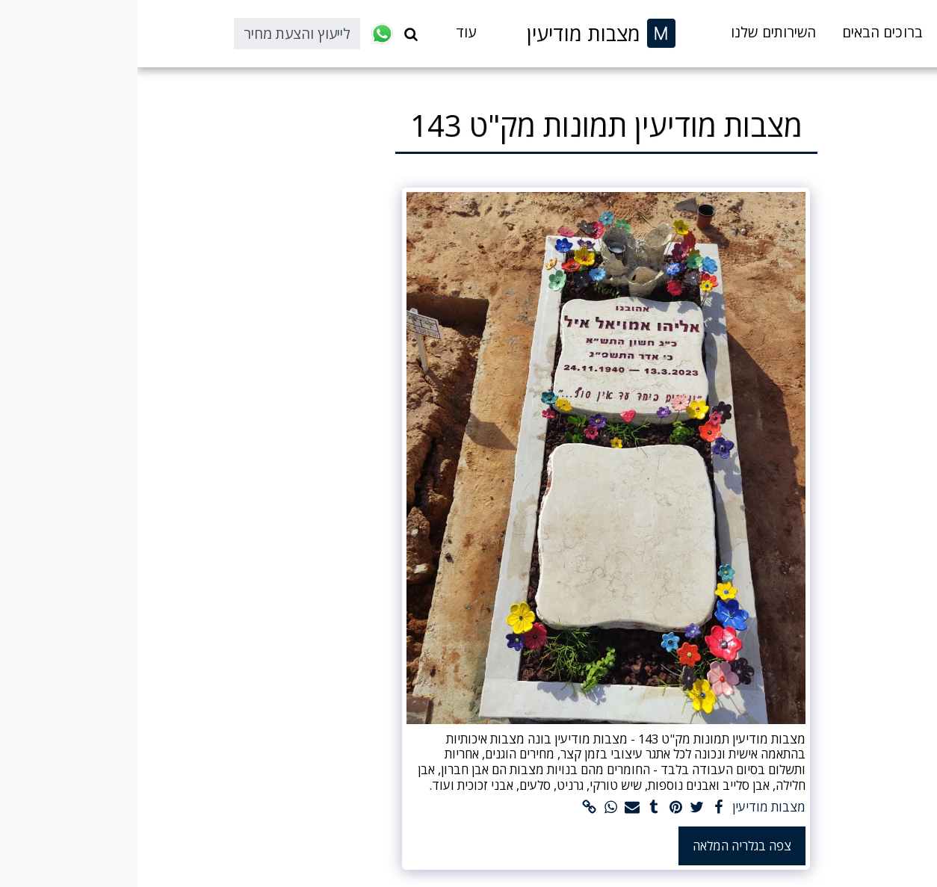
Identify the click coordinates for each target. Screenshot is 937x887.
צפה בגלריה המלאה (604, 845)
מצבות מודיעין (631, 807)
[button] (274, 33)
